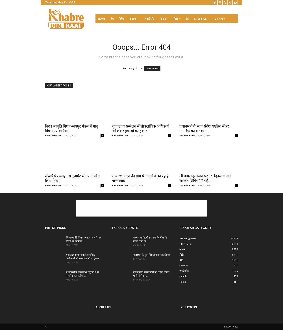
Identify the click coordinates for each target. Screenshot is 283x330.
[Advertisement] (141, 208)
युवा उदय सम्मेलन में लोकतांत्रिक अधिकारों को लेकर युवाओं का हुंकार (140, 128)
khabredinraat (53, 135)
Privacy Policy (231, 326)
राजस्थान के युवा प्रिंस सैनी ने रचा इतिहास (151, 254)
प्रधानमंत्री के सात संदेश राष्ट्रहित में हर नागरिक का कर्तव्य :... (204, 128)
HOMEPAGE (152, 68)
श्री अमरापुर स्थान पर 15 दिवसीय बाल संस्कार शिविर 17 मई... (205, 178)
